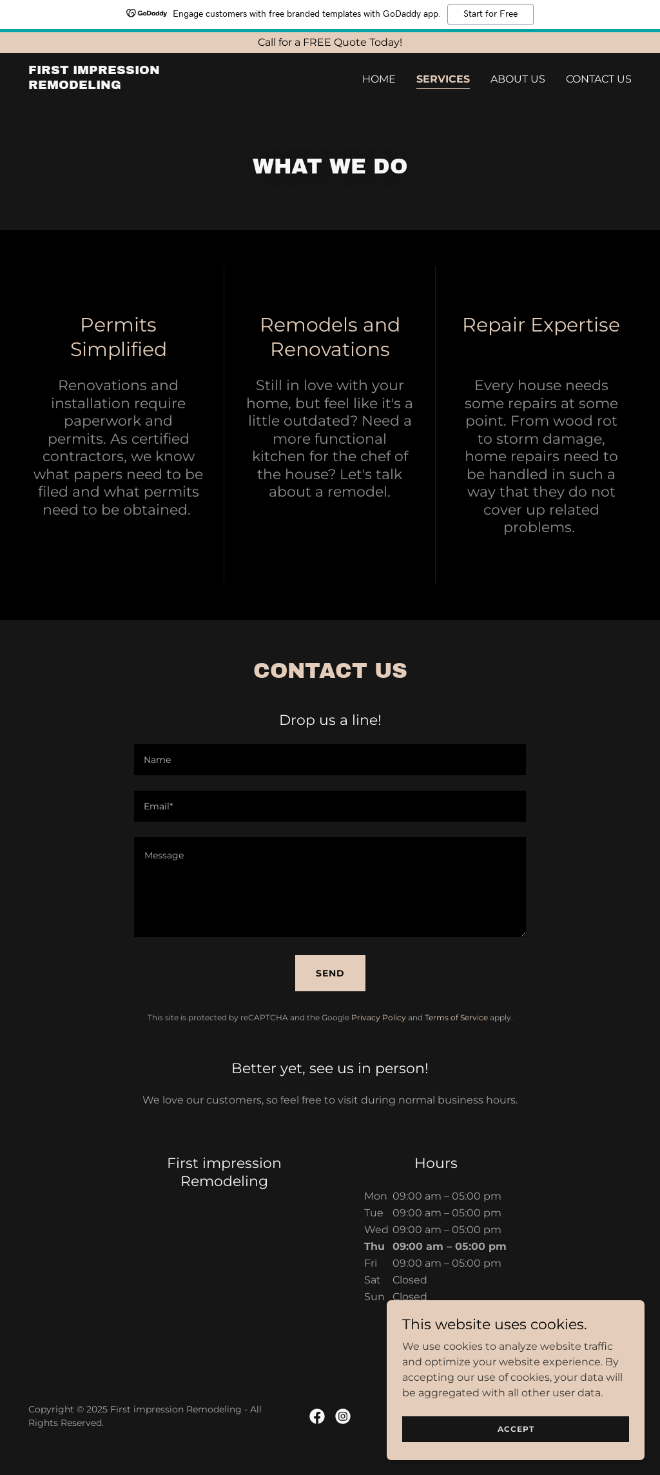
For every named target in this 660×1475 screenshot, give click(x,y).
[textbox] (330, 759)
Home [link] (379, 79)
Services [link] (443, 79)
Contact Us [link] (599, 79)
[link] (134, 85)
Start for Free (490, 14)
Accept (516, 1429)
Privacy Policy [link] (378, 1017)
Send (330, 973)
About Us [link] (517, 79)
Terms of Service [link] (456, 1017)
